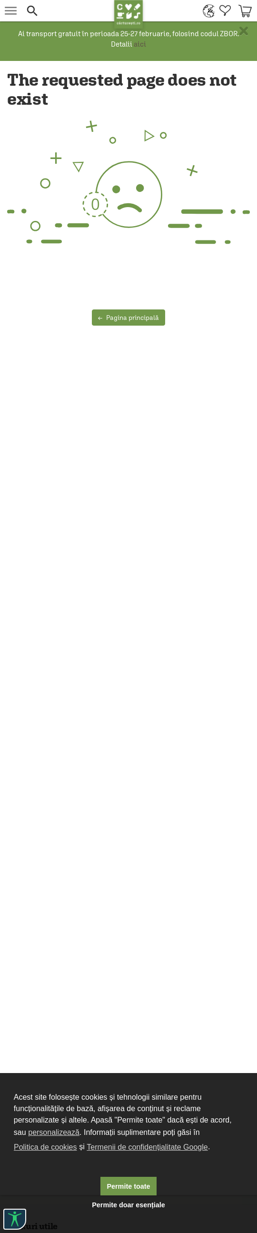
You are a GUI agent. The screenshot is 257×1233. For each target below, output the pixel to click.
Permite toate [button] (128, 1186)
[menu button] (10, 10)
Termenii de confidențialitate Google (147, 1147)
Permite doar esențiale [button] (128, 1205)
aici (140, 44)
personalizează (53, 1132)
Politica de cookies (45, 1147)
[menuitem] (206, 10)
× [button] (243, 30)
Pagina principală (128, 317)
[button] (67, 10)
